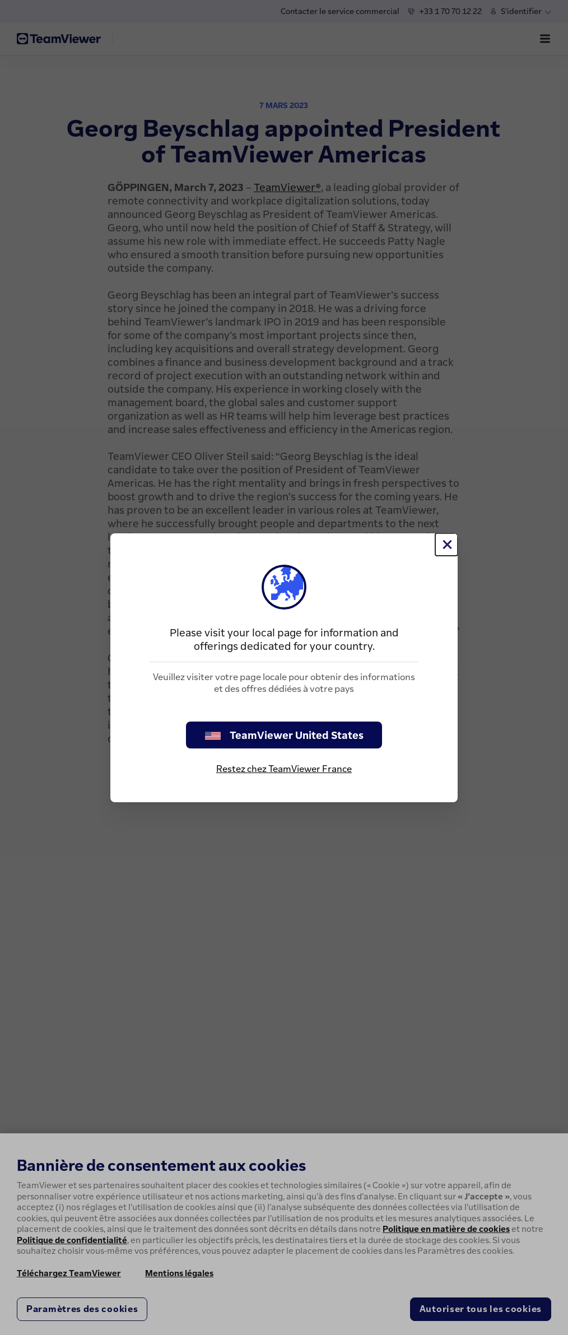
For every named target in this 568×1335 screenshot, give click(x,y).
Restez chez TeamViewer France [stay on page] (284, 768)
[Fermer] (446, 544)
